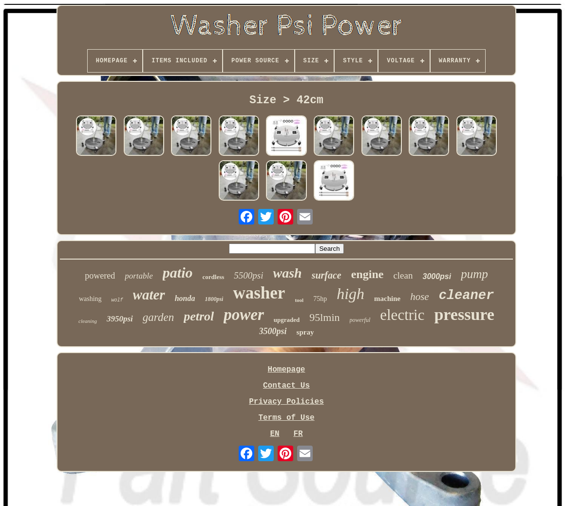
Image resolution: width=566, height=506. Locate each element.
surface (326, 275)
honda (185, 298)
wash (287, 273)
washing (90, 298)
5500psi (248, 275)
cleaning (87, 321)
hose (419, 296)
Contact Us (286, 385)
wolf (117, 300)
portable (139, 276)
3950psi (120, 318)
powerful (360, 320)
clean (403, 275)
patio (178, 272)
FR (297, 434)
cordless (214, 277)
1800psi (214, 299)
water (149, 294)
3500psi (273, 331)
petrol (199, 316)
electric (402, 314)
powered (100, 276)
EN (274, 434)
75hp (320, 298)
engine (367, 274)
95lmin (324, 317)
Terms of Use (286, 417)
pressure (464, 314)
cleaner (466, 295)
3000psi (436, 276)
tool (299, 300)
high (350, 293)
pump (474, 274)
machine (387, 298)
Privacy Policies (286, 401)
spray (305, 332)
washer (259, 292)
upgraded (287, 319)
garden (158, 317)
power (244, 314)
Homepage (286, 369)
